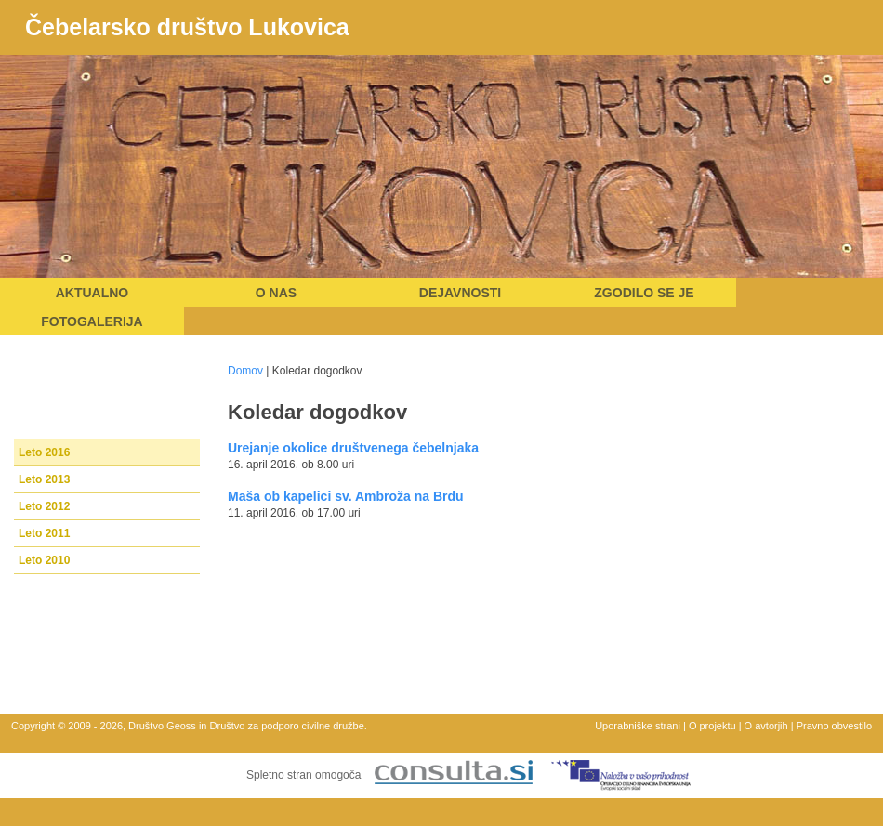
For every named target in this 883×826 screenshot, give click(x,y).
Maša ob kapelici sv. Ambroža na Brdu (346, 496)
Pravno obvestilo (834, 725)
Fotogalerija (91, 321)
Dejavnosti (460, 292)
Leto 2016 (44, 452)
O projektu (712, 725)
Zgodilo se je (643, 292)
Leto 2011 (44, 533)
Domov (245, 370)
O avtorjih (766, 725)
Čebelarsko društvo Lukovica (187, 27)
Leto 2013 (44, 479)
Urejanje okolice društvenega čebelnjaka (353, 447)
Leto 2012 (44, 506)
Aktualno (92, 292)
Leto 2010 (44, 560)
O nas (276, 292)
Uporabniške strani (637, 725)
